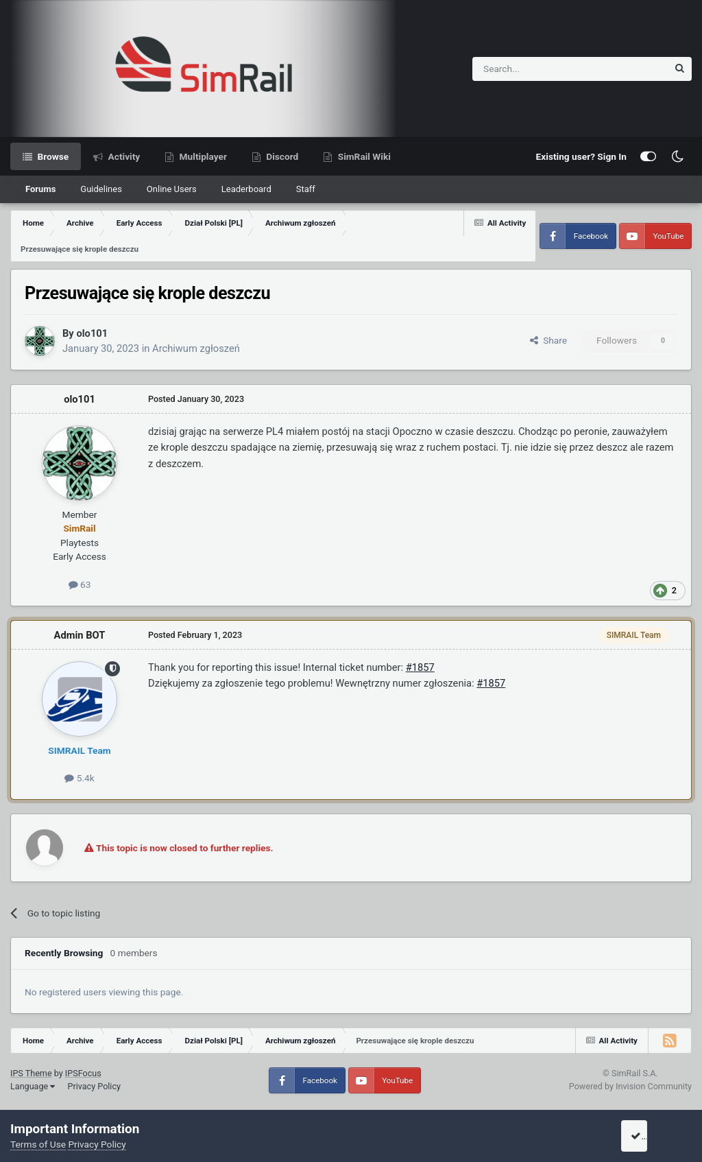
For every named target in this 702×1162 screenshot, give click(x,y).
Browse (52, 156)
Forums (40, 189)
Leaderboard (246, 189)
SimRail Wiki (363, 156)
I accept (652, 1136)
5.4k (79, 777)
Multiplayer (202, 156)
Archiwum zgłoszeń (196, 348)
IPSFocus (83, 1073)
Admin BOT (80, 635)
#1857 (420, 667)
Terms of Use (38, 1144)
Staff (305, 189)
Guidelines (101, 189)
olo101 (92, 333)
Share (548, 340)
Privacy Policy (94, 1086)
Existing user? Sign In (581, 156)
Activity (123, 156)
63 (80, 584)
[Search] (536, 69)
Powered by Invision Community (630, 1086)
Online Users (172, 189)
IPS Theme (31, 1073)
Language (32, 1086)
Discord (281, 156)
